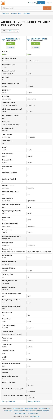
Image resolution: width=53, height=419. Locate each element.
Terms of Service (18, 410)
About (21, 408)
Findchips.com (3, 3)
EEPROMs (11, 401)
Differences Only (13, 31)
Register (41, 3)
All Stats (4, 31)
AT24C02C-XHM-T (13, 39)
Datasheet (10, 47)
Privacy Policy (8, 410)
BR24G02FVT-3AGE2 (39, 39)
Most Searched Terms (31, 408)
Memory (4, 401)
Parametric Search (44, 408)
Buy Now (10, 43)
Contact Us (16, 408)
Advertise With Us (33, 413)
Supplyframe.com (34, 416)
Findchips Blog (32, 3)
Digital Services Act (29, 410)
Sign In (49, 3)
